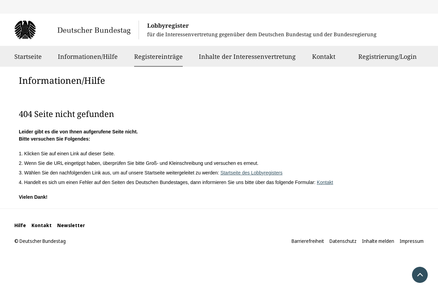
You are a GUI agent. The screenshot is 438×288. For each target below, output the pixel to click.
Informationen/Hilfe (88, 59)
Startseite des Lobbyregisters (251, 172)
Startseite (28, 59)
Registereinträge (158, 56)
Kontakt (323, 59)
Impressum (412, 241)
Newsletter (71, 225)
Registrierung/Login (387, 59)
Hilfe (20, 225)
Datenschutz (343, 241)
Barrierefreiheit (308, 241)
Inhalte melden (378, 241)
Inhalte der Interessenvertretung (247, 59)
